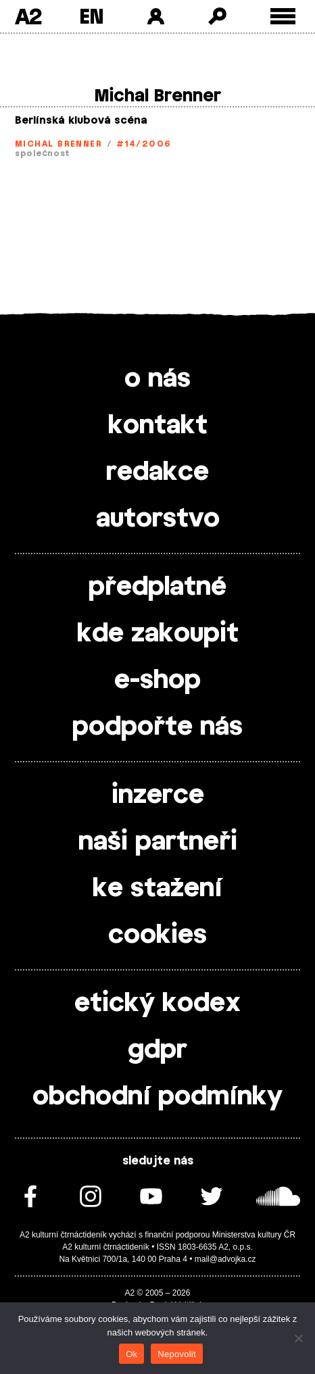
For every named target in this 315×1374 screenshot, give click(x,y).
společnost (42, 153)
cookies (157, 935)
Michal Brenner (58, 144)
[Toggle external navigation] (283, 16)
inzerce (158, 795)
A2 (28, 16)
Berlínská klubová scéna (81, 120)
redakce (157, 472)
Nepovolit (176, 1354)
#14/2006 (144, 144)
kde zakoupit (158, 634)
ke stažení (157, 889)
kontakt (158, 426)
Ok (131, 1354)
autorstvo (158, 519)
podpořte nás (157, 727)
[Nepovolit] (298, 1338)
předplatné (157, 587)
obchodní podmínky (157, 1097)
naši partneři (157, 842)
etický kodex (157, 1003)
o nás (157, 379)
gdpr (157, 1050)
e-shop (157, 680)
